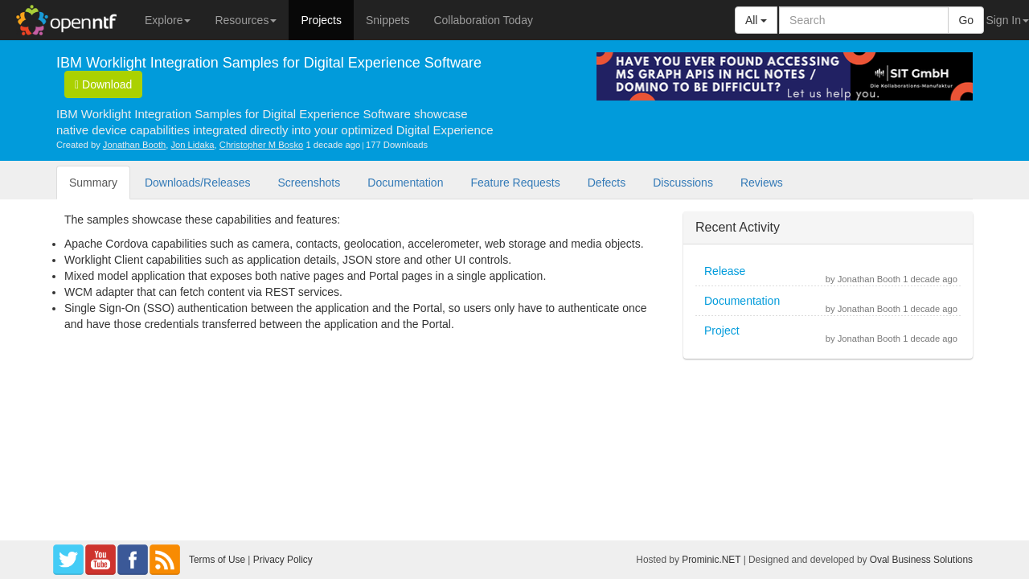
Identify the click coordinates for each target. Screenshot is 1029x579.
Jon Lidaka (192, 145)
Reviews (761, 182)
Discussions (683, 182)
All (756, 20)
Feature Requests (515, 182)
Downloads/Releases (198, 182)
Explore (168, 20)
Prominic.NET (711, 559)
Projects (321, 20)
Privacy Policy (283, 559)
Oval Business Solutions (921, 559)
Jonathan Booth (134, 145)
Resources (246, 20)
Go (966, 20)
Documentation (405, 182)
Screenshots (308, 182)
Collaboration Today (483, 20)
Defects (606, 182)
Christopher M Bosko (261, 145)
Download (103, 84)
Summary (93, 182)
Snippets (387, 20)
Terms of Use (217, 559)
